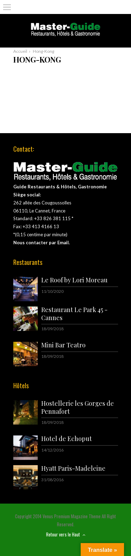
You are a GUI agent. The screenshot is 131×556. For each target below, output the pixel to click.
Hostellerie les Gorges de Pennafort (77, 407)
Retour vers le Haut (65, 534)
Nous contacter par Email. (41, 242)
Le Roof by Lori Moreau (74, 280)
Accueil (20, 51)
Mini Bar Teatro (63, 345)
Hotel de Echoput (66, 438)
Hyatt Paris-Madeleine (73, 468)
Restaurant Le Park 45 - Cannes (74, 313)
